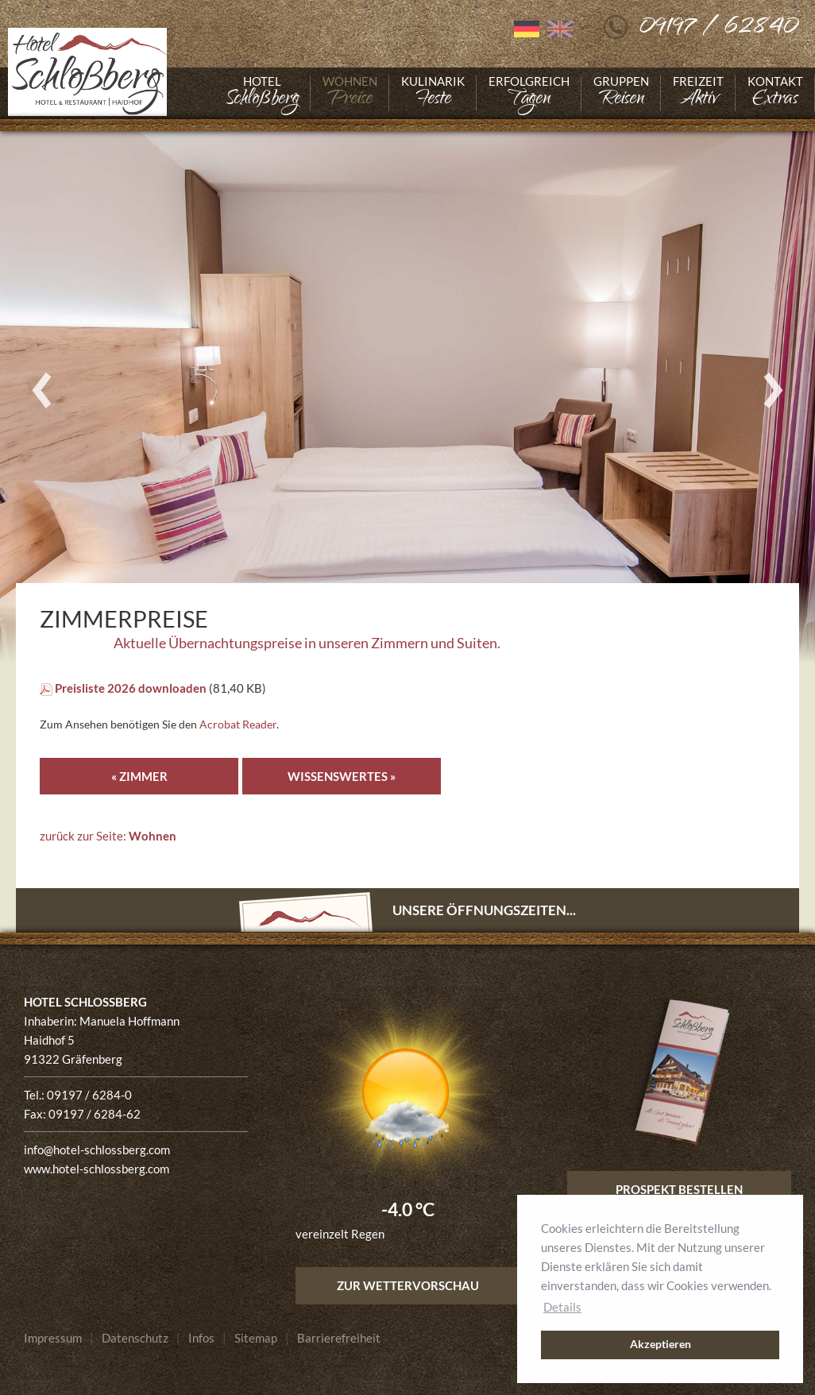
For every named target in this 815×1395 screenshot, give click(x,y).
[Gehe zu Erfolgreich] (529, 93)
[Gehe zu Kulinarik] (433, 93)
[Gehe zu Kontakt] (775, 93)
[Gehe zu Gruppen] (621, 93)
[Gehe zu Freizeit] (698, 93)
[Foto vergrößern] (407, 391)
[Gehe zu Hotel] (262, 93)
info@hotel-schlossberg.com (97, 1149)
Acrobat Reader (237, 724)
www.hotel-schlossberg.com (96, 1168)
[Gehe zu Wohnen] (350, 93)
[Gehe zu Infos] (201, 1337)
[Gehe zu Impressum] (53, 1337)
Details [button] (562, 1307)
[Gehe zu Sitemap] (255, 1337)
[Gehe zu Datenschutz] (135, 1337)
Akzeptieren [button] (660, 1344)
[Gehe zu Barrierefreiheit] (338, 1337)
